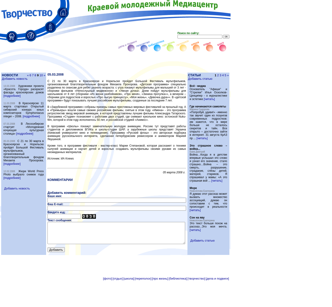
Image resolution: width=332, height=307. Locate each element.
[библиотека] (178, 305)
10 (34, 75)
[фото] (107, 305)
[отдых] (118, 305)
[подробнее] (20, 99)
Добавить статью (209, 78)
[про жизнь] (160, 305)
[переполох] (143, 305)
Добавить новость (14, 78)
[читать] (215, 102)
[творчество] (196, 305)
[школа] (128, 305)
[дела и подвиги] (217, 305)
